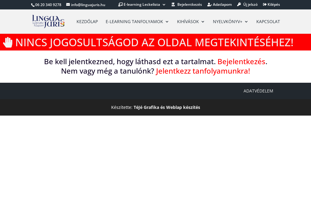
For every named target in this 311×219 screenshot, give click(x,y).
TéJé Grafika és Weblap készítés (167, 107)
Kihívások (188, 21)
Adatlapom (219, 5)
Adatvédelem (258, 91)
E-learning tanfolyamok (134, 21)
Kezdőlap (87, 21)
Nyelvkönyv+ (227, 21)
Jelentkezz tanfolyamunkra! (203, 71)
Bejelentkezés (187, 5)
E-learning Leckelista (139, 5)
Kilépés (271, 5)
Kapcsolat (268, 21)
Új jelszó (247, 5)
